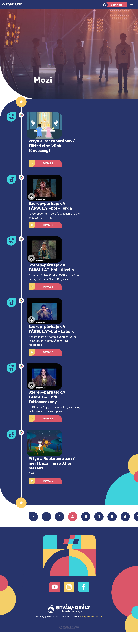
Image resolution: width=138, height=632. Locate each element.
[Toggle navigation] (132, 4)
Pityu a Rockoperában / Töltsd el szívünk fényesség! (52, 146)
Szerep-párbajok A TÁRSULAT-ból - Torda (50, 206)
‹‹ (33, 516)
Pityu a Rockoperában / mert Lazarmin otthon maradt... (52, 463)
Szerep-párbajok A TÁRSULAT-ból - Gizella (51, 267)
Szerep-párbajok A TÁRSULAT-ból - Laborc (52, 329)
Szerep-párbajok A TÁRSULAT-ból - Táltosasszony (47, 397)
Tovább (41, 163)
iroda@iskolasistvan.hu (91, 616)
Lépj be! (112, 4)
